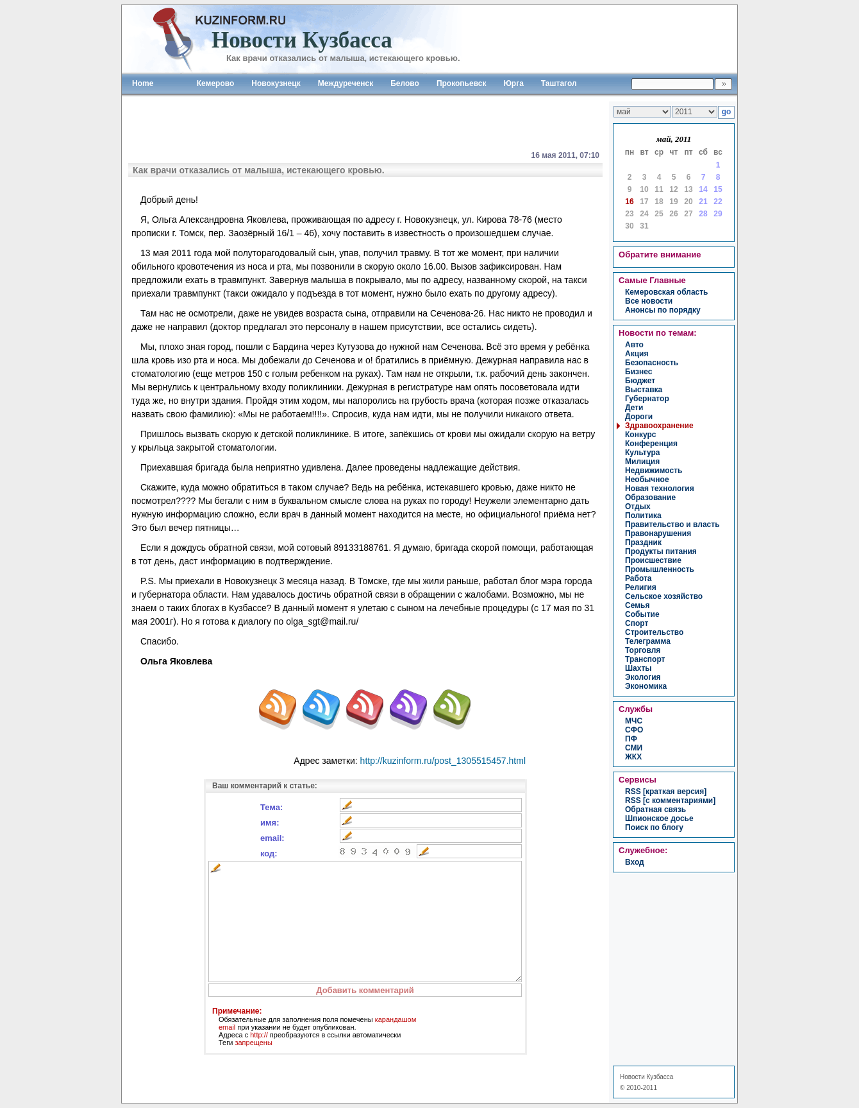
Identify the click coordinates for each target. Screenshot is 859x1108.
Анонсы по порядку (663, 310)
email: (272, 838)
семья (637, 605)
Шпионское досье (659, 818)
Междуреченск (346, 83)
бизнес (638, 371)
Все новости (648, 301)
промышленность (659, 569)
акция (636, 353)
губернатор (647, 398)
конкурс (640, 434)
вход (634, 862)
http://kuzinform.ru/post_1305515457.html (443, 761)
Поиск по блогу (654, 827)
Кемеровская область (666, 292)
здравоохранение (659, 425)
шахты (638, 668)
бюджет (640, 380)
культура (642, 452)
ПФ (631, 738)
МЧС (633, 720)
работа (638, 578)
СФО (634, 729)
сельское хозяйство (664, 596)
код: (269, 853)
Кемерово (216, 83)
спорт (636, 623)
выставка (643, 389)
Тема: (271, 807)
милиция (642, 461)
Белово (404, 83)
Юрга (513, 83)
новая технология (659, 488)
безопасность (651, 362)
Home (142, 83)
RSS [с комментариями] (670, 800)
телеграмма (648, 641)
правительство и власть (672, 524)
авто (634, 344)
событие (642, 614)
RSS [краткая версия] (665, 791)
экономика (646, 686)
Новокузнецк (275, 83)
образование (650, 497)
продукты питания (661, 551)
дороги (639, 416)
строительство (654, 632)
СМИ (633, 747)
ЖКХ (633, 756)
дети (634, 407)
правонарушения (658, 533)
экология (643, 677)
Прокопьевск (462, 83)
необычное (647, 479)
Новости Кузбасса (646, 1076)
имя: (269, 822)
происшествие (653, 560)
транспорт (645, 659)
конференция (651, 443)
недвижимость (653, 470)
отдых (638, 506)
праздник (643, 542)
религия (640, 587)
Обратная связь (655, 809)
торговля (642, 650)
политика (643, 515)
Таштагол (559, 83)
